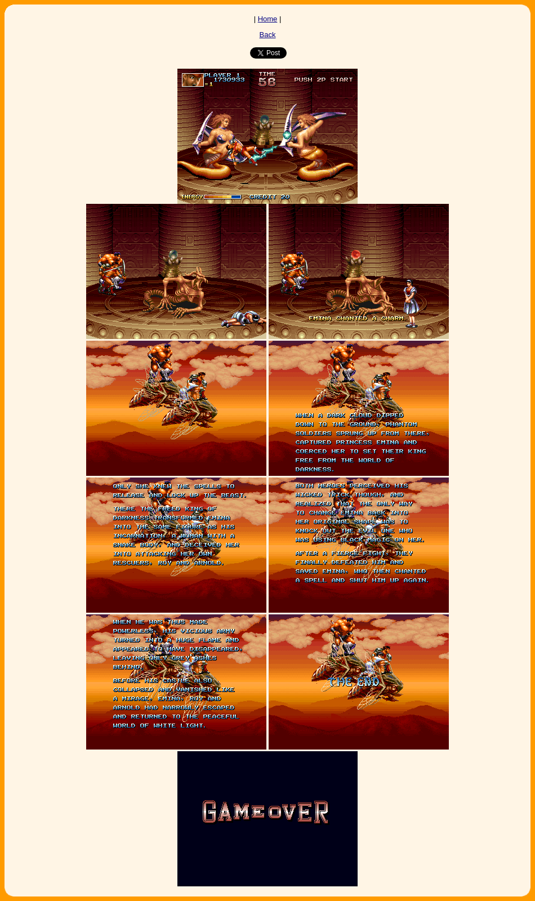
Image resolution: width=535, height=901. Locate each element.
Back (268, 34)
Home (268, 19)
